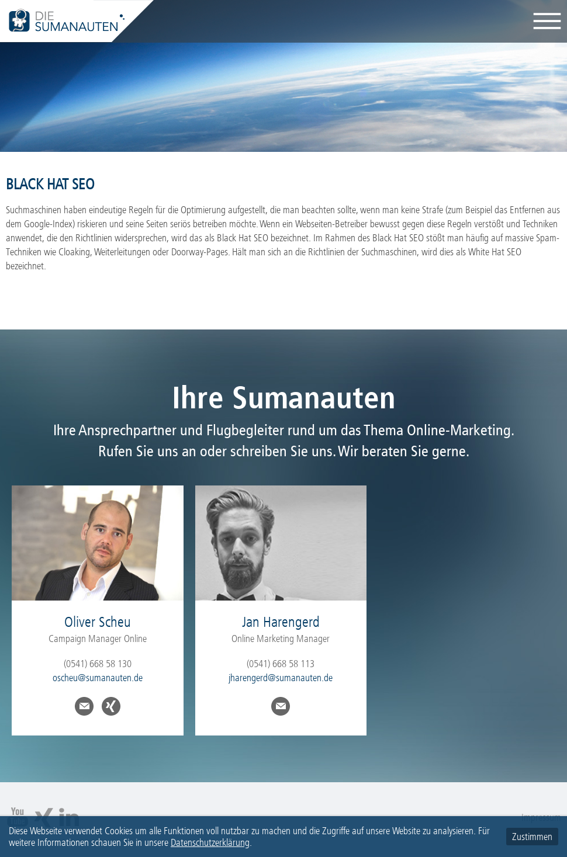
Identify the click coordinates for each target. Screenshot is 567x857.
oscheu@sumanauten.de (98, 677)
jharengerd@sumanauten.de (281, 677)
